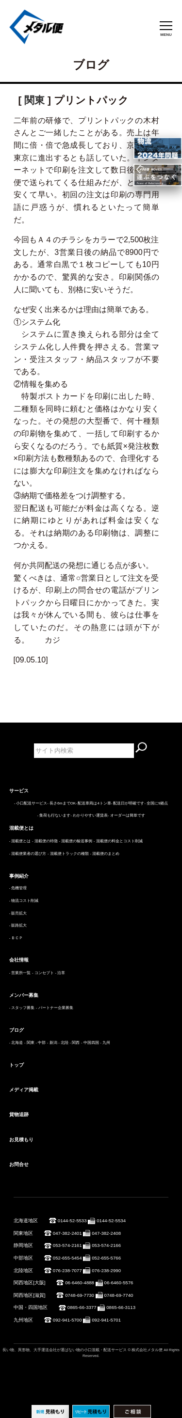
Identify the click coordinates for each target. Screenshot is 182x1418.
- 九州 (105, 1042)
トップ (16, 1065)
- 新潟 (52, 1042)
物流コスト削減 (24, 900)
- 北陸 (63, 1042)
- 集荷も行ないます (53, 815)
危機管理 (19, 888)
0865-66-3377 (82, 1307)
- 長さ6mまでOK (61, 803)
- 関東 (29, 1042)
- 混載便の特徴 (45, 841)
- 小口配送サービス (31, 803)
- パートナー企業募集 (54, 1008)
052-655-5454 (67, 1257)
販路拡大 (19, 925)
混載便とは (21, 828)
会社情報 (19, 959)
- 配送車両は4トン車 (93, 803)
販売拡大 (19, 913)
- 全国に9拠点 (156, 803)
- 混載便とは (20, 841)
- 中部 (40, 1042)
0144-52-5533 (72, 1220)
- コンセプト (43, 973)
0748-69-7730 (79, 1295)
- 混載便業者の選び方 (28, 853)
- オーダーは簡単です (126, 815)
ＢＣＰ (17, 938)
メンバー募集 (23, 995)
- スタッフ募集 (22, 1008)
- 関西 (75, 1042)
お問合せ (19, 1164)
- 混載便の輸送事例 (75, 841)
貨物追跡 (19, 1114)
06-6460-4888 (79, 1282)
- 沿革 (60, 973)
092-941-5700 (67, 1320)
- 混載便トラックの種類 (68, 853)
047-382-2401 (67, 1233)
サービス (19, 790)
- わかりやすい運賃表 (89, 815)
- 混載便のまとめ (104, 853)
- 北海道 (16, 1042)
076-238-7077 (67, 1270)
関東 (34, 100)
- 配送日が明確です (128, 803)
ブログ (16, 1030)
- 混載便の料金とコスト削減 (118, 841)
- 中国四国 (90, 1042)
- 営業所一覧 (20, 973)
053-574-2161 (67, 1245)
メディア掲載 (23, 1089)
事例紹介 (19, 876)
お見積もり (21, 1139)
